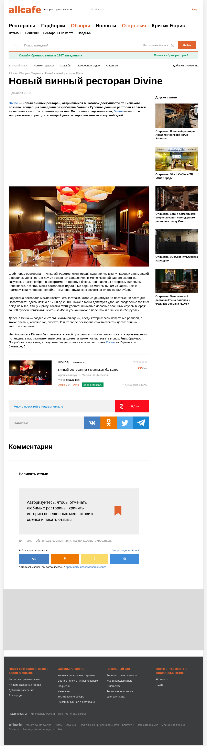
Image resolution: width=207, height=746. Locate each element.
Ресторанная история (120, 691)
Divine (13, 103)
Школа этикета (115, 696)
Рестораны (22, 25)
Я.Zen (159, 684)
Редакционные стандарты (39, 729)
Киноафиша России (43, 713)
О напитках (113, 686)
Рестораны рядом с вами (24, 679)
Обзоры (80, 25)
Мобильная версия (173, 724)
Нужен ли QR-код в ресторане (76, 701)
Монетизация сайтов (38, 724)
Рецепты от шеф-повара (122, 675)
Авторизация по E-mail (125, 550)
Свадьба (84, 33)
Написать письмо (147, 724)
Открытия (134, 25)
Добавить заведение (185, 65)
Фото (76, 384)
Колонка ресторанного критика (76, 675)
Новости (106, 25)
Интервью (64, 691)
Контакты (128, 724)
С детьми (112, 65)
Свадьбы (65, 65)
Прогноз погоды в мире (72, 713)
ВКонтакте (161, 679)
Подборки (53, 25)
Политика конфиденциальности (99, 724)
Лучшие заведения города (25, 684)
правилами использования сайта (86, 567)
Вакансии (71, 724)
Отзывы (15, 33)
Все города (15, 695)
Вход (195, 9)
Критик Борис (168, 25)
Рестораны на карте (58, 33)
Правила (14, 729)
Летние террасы (44, 65)
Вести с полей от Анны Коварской (78, 680)
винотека (78, 362)
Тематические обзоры (71, 696)
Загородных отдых (88, 65)
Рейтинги (32, 33)
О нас (58, 724)
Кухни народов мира (119, 680)
